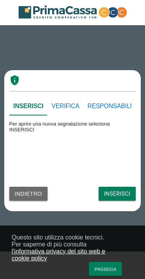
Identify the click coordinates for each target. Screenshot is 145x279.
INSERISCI (28, 106)
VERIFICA (65, 106)
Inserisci (117, 194)
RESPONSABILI (109, 106)
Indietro (28, 194)
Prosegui (105, 269)
